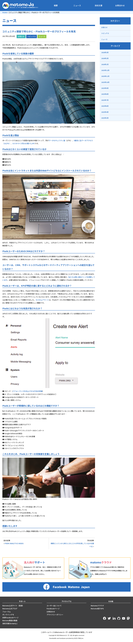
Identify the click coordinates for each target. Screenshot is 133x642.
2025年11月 (105, 76)
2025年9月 (105, 88)
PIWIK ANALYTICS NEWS (14, 543)
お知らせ (21, 36)
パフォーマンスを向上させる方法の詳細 (27, 391)
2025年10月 (105, 82)
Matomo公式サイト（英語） (13, 605)
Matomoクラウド (97, 605)
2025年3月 (105, 118)
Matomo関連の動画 (9, 620)
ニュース (77, 5)
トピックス (31, 36)
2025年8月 (105, 94)
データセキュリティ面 (57, 140)
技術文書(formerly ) (9, 623)
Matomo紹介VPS (97, 608)
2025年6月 (105, 106)
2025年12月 (105, 70)
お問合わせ (120, 5)
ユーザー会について (54, 605)
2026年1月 (105, 64)
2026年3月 (105, 52)
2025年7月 (105, 100)
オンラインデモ (8, 614)
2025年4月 (105, 112)
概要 (56, 5)
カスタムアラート (42, 300)
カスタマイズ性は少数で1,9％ (23, 143)
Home (4, 12)
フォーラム (6, 611)
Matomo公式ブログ (9, 608)
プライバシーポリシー (55, 614)
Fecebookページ (53, 608)
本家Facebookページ (10, 617)
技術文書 (98, 5)
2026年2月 (105, 58)
